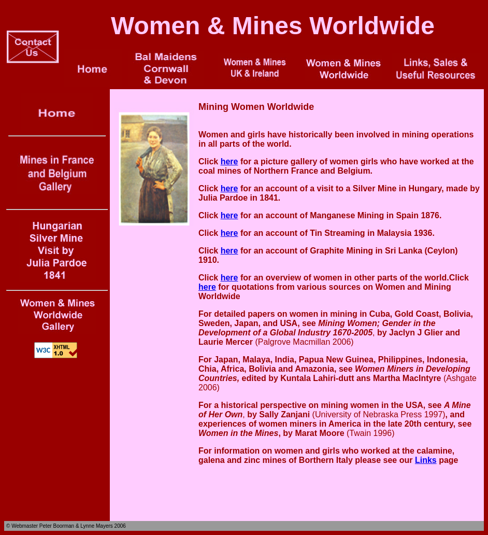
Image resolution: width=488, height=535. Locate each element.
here (229, 161)
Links (426, 460)
